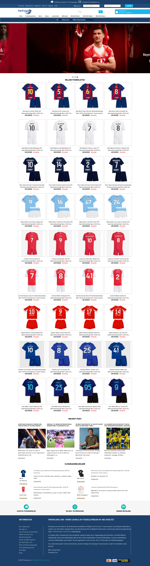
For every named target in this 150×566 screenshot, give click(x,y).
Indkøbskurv (37, 6)
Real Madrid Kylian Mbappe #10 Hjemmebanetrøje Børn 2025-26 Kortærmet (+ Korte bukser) (31, 150)
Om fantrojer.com (25, 542)
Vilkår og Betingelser (27, 540)
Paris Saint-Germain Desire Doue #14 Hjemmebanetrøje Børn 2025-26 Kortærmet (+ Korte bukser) (60, 187)
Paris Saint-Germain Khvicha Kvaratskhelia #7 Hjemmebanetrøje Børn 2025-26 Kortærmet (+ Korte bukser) (118, 187)
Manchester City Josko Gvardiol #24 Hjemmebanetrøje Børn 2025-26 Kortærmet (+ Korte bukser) (118, 224)
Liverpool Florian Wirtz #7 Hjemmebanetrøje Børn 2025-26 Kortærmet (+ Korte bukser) (31, 261)
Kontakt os (23, 529)
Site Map (22, 550)
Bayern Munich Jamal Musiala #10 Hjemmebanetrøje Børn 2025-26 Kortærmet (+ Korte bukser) (31, 335)
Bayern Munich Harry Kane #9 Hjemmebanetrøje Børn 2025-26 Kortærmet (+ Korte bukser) (60, 335)
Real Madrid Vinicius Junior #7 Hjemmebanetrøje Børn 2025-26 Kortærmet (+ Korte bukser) (89, 150)
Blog (21, 553)
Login (55, 6)
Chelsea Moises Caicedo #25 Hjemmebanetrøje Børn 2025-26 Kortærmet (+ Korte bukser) (89, 372)
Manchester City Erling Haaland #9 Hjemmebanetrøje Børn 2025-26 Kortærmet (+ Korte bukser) (32, 224)
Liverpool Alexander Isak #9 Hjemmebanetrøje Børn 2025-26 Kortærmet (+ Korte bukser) (60, 261)
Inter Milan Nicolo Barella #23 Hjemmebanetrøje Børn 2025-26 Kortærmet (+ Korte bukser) (60, 409)
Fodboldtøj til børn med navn (40, 560)
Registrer (50, 6)
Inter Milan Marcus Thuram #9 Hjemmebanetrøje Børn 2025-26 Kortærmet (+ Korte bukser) (118, 409)
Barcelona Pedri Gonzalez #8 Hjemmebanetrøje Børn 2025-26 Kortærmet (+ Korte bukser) (118, 113)
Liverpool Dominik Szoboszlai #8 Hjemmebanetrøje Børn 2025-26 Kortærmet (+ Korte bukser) (118, 261)
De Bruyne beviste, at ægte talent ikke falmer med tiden (89, 425)
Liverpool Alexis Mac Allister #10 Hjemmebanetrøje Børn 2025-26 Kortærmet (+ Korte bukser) (89, 261)
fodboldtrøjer (97, 527)
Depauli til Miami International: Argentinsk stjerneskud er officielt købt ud (59, 425)
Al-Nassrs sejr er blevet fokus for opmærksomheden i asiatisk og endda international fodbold (117, 425)
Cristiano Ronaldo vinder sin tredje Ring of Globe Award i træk (30, 425)
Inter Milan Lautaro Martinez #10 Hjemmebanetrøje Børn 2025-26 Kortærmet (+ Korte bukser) (31, 409)
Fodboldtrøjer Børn (92, 540)
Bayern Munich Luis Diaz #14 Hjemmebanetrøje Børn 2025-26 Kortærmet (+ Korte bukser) (118, 335)
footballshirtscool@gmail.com (89, 2)
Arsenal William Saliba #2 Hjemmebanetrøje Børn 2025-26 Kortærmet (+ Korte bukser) (118, 298)
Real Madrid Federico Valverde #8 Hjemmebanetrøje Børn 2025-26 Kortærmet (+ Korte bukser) (118, 150)
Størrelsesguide (25, 537)
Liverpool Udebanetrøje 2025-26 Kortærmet (104, 487)
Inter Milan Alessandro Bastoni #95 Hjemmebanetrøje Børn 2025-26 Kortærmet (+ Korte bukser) (89, 409)
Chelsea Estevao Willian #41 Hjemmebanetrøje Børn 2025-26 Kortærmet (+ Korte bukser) (118, 372)
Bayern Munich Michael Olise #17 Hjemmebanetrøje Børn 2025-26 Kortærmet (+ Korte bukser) (89, 335)
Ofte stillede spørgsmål (28, 545)
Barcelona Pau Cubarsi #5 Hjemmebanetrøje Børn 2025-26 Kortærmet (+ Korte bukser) (60, 113)
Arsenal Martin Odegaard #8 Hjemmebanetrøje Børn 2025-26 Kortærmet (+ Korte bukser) (60, 298)
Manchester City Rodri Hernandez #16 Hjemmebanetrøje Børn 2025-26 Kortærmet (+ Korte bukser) (61, 224)
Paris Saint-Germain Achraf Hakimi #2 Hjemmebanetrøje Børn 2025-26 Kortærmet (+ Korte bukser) (89, 187)
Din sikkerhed (24, 527)
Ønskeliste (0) (29, 6)
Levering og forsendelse (28, 532)
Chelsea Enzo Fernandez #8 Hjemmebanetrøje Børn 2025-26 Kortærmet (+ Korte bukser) (60, 372)
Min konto (21, 6)
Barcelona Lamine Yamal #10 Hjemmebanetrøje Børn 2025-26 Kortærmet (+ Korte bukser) (31, 113)
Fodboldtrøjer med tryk (61, 532)
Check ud (44, 6)
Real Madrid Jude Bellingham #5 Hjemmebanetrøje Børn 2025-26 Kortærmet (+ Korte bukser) (60, 150)
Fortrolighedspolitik (26, 548)
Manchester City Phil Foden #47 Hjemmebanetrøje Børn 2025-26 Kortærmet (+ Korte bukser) (89, 224)
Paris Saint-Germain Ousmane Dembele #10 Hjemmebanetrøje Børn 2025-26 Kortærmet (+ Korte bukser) (31, 187)
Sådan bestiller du (26, 534)
